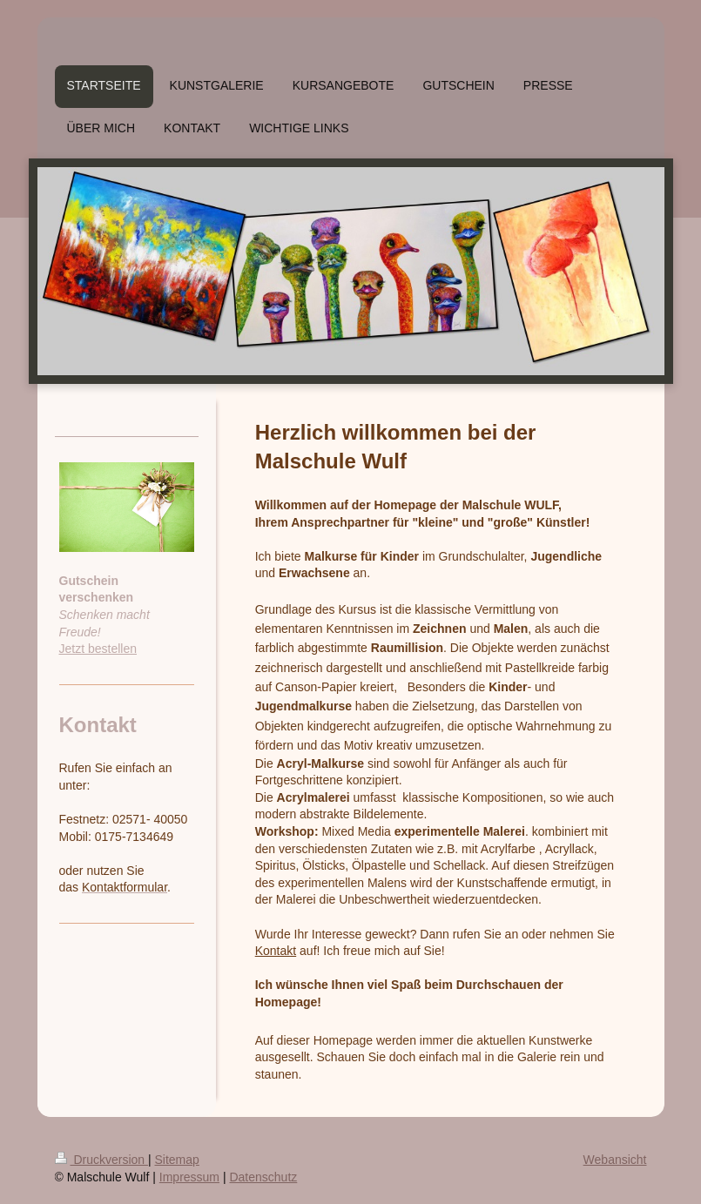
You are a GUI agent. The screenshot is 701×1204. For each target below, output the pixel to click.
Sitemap (177, 1160)
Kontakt (275, 951)
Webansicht (615, 1160)
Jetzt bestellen (98, 649)
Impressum (189, 1177)
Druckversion (101, 1160)
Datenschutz (263, 1177)
